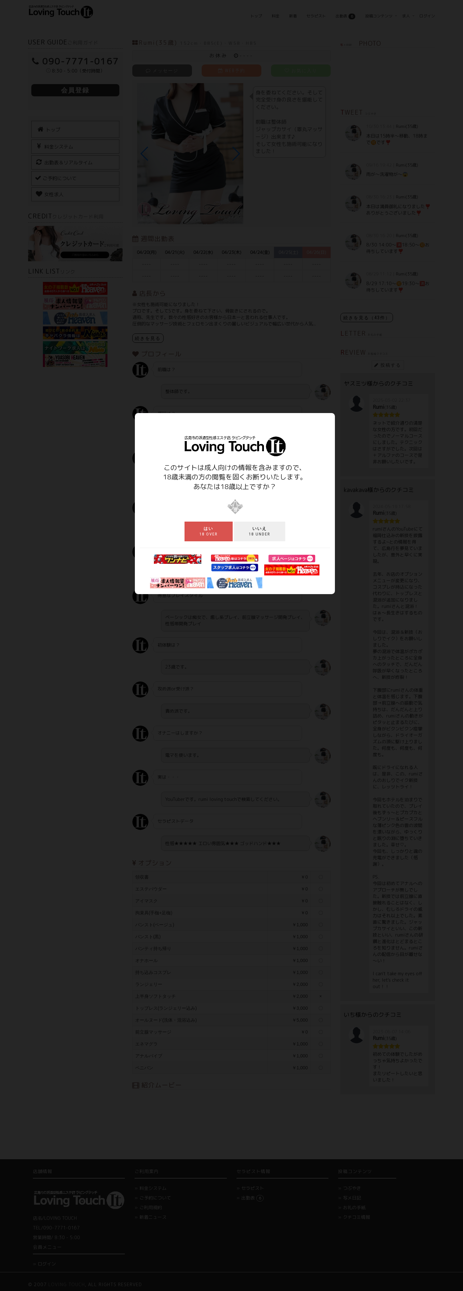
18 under (259, 531)
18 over (208, 531)
